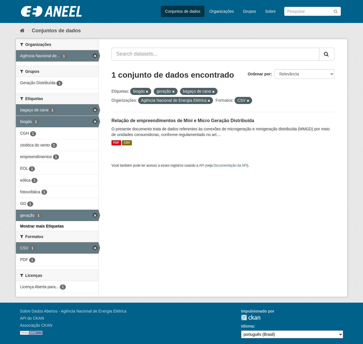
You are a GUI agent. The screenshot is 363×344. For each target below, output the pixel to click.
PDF (116, 143)
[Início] (22, 30)
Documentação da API (230, 165)
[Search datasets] (312, 11)
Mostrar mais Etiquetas (42, 226)
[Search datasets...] (215, 54)
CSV (127, 143)
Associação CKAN (36, 325)
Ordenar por (259, 74)
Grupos (249, 11)
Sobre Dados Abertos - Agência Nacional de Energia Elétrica (73, 311)
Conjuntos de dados (183, 11)
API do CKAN (32, 318)
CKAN (250, 317)
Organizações (221, 11)
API (201, 165)
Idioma (247, 326)
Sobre (270, 11)
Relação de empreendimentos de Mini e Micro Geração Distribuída (182, 120)
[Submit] (335, 11)
